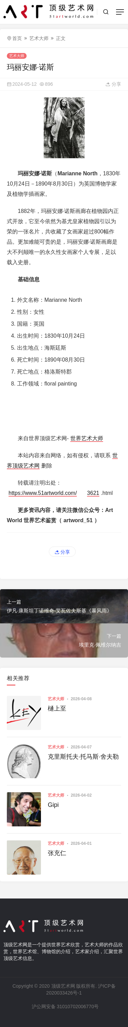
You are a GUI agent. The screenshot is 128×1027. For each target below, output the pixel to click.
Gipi (53, 804)
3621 (93, 493)
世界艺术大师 (86, 438)
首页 (17, 38)
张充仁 (57, 853)
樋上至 (57, 708)
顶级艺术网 (63, 986)
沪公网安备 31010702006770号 (65, 1006)
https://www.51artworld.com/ (43, 493)
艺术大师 (38, 38)
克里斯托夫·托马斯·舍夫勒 (83, 756)
